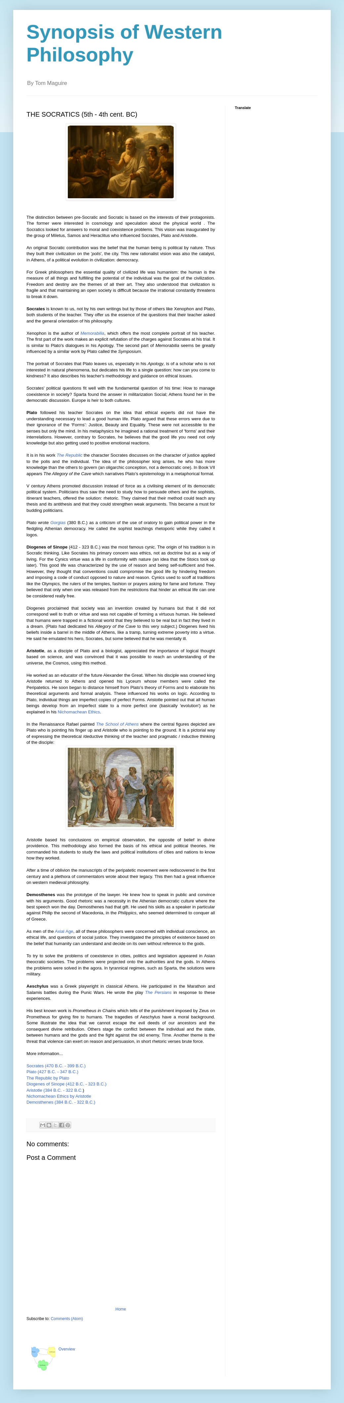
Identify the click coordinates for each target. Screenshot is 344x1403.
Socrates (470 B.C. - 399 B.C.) (56, 1065)
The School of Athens (117, 724)
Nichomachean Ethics (79, 711)
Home (120, 1309)
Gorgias (57, 522)
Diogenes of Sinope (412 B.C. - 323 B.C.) (67, 1083)
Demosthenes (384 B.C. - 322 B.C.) (60, 1102)
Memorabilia (92, 333)
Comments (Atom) (67, 1318)
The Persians (158, 992)
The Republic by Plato (47, 1078)
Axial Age (64, 931)
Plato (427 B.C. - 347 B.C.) (52, 1071)
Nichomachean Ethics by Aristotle (58, 1096)
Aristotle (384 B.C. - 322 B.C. (54, 1090)
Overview (67, 1349)
